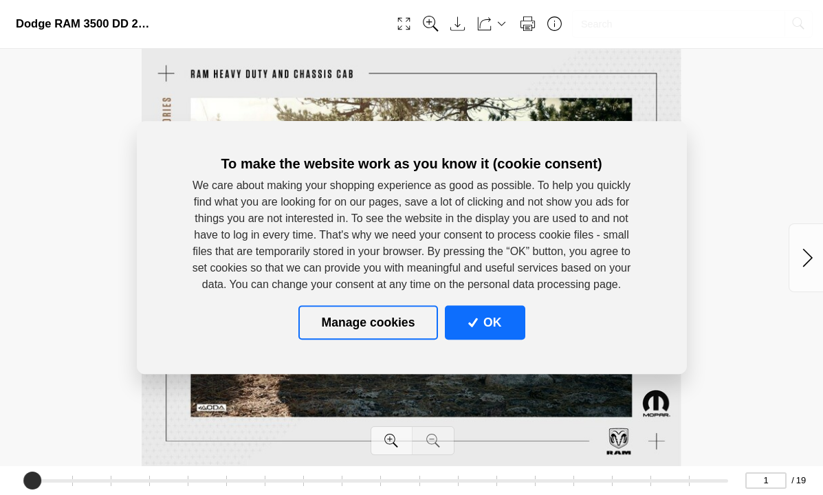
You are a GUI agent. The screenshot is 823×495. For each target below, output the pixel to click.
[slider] (33, 481)
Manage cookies (368, 322)
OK (485, 322)
